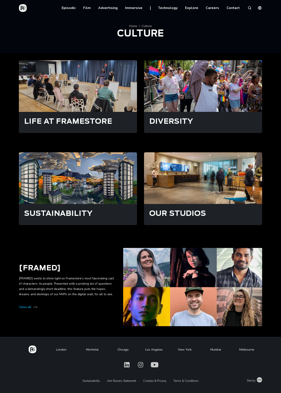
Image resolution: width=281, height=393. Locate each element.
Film (87, 7)
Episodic (69, 7)
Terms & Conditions (186, 381)
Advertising (108, 7)
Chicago (123, 350)
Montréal (92, 350)
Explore (191, 7)
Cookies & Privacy (154, 381)
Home (133, 26)
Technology (168, 7)
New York (185, 350)
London (61, 350)
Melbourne (246, 350)
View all (25, 307)
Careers (212, 7)
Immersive (133, 7)
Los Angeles (154, 350)
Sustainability (91, 381)
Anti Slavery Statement (121, 381)
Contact (233, 7)
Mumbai (215, 350)
